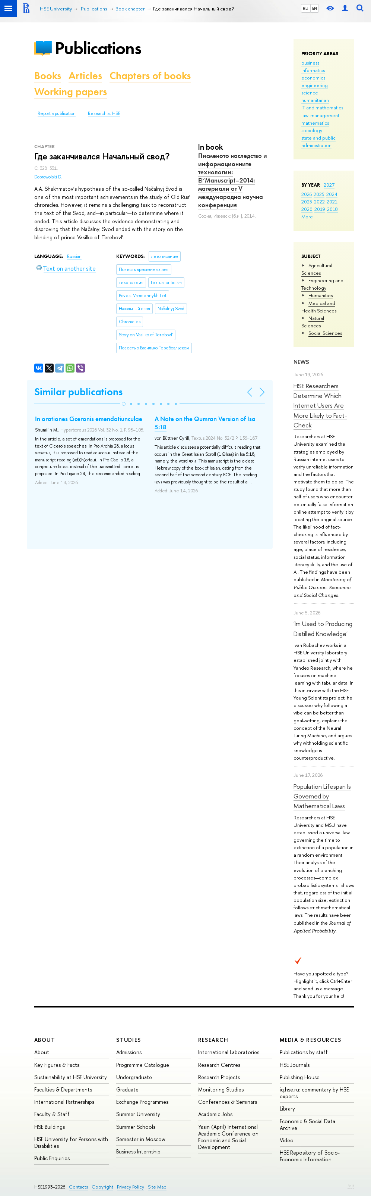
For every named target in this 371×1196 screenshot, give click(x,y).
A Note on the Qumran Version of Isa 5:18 (205, 423)
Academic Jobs (215, 1114)
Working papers (70, 91)
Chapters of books (150, 75)
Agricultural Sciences (316, 269)
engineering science (314, 89)
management (324, 115)
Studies (128, 1039)
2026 (306, 194)
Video (287, 1140)
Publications (98, 48)
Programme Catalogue (142, 1064)
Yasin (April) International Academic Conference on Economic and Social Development (228, 1137)
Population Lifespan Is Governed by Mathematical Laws (322, 796)
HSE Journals (295, 1064)
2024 (331, 194)
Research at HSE (104, 113)
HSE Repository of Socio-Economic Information (310, 1156)
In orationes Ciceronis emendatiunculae (88, 419)
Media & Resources (310, 1039)
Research (213, 1039)
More (307, 216)
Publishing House (300, 1077)
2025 (319, 194)
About (44, 1039)
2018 (332, 209)
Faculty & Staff (52, 1114)
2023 (306, 201)
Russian (74, 256)
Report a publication (57, 113)
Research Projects (219, 1077)
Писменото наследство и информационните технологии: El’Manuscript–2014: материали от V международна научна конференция (232, 180)
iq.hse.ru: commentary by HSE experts (314, 1093)
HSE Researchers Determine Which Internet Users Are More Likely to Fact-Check (320, 405)
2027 (329, 184)
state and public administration (318, 141)
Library (287, 1108)
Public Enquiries (52, 1158)
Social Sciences (325, 333)
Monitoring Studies (221, 1089)
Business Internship (138, 1151)
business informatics (313, 66)
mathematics (315, 122)
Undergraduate (134, 1077)
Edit (351, 1185)
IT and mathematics (322, 107)
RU (305, 8)
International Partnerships (64, 1101)
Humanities (320, 295)
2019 (319, 209)
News (301, 362)
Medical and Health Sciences (318, 307)
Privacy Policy (130, 1187)
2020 (307, 209)
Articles (85, 75)
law (304, 115)
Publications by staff (304, 1052)
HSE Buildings (49, 1126)
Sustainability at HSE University (70, 1077)
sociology (311, 130)
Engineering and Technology (322, 284)
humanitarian (315, 100)
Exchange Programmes (142, 1101)
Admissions (129, 1052)
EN (314, 8)
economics (313, 77)
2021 (332, 201)
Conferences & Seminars (227, 1101)
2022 (319, 201)
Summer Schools (135, 1126)
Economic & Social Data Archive (307, 1124)
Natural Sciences (312, 322)
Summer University (138, 1114)
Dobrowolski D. (48, 177)
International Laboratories (228, 1052)
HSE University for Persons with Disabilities (71, 1142)
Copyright (102, 1187)
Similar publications (78, 391)
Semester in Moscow (140, 1139)
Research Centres (219, 1064)
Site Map (157, 1187)
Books (47, 75)
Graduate (127, 1089)
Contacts (78, 1187)
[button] (123, 404)
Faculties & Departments (63, 1089)
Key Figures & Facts (56, 1064)
